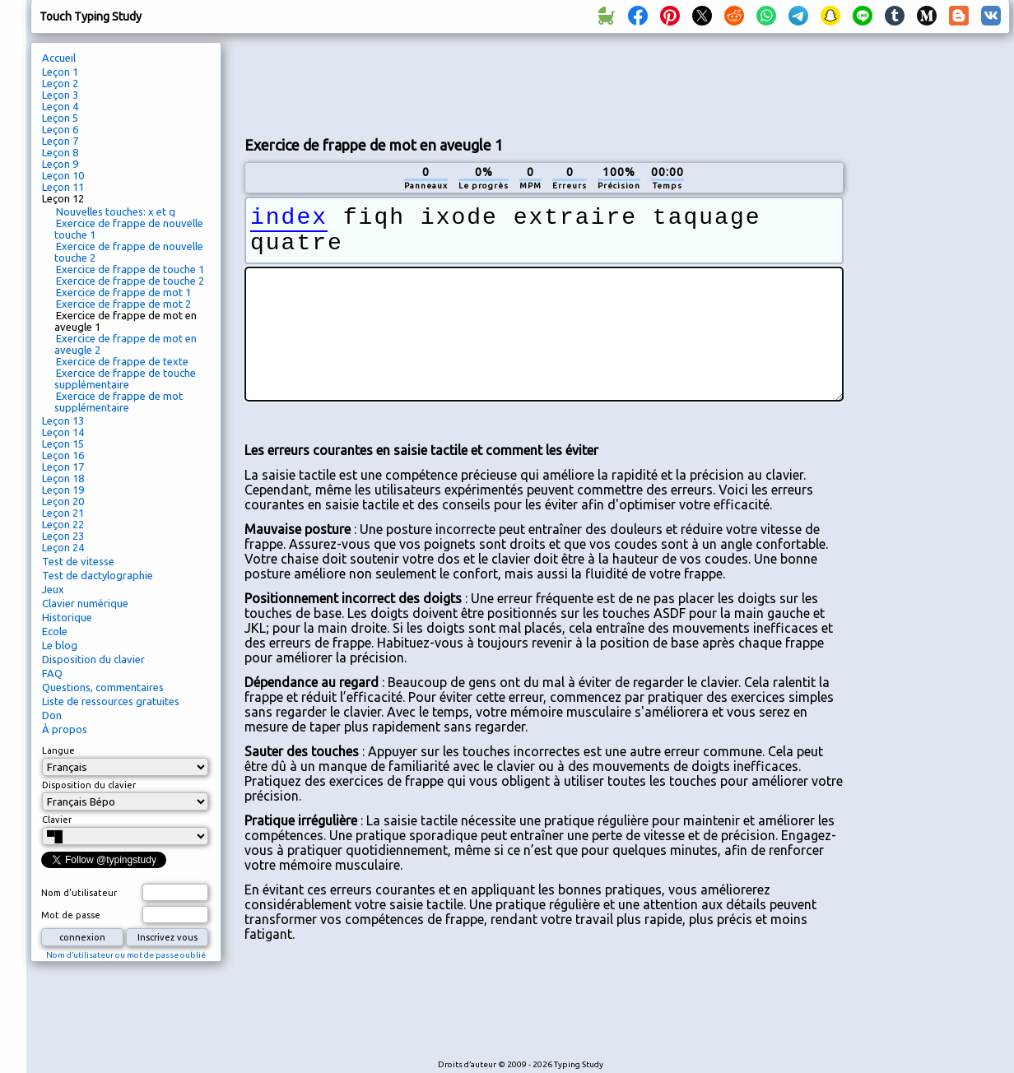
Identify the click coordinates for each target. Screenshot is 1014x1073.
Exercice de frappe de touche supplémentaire (125, 378)
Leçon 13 (63, 420)
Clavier (57, 819)
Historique (67, 617)
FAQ (52, 673)
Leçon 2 (60, 83)
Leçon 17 (63, 466)
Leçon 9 (60, 164)
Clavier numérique (85, 603)
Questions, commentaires (103, 687)
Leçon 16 (63, 455)
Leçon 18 (63, 478)
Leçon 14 (63, 432)
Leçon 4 (60, 106)
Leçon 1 (60, 71)
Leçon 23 (63, 535)
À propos (64, 729)
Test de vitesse (78, 561)
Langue (58, 750)
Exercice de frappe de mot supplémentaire (118, 401)
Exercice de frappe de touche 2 (130, 280)
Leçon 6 (60, 129)
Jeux (53, 589)
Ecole (54, 631)
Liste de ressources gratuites (110, 701)
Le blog (59, 645)
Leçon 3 (60, 94)
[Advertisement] (932, 317)
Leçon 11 (63, 187)
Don (52, 715)
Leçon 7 (60, 140)
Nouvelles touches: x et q (115, 211)
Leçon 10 (63, 175)
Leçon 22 (63, 524)
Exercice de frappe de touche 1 (130, 269)
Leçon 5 (60, 117)
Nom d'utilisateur (79, 893)
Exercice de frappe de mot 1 (123, 292)
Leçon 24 (63, 547)
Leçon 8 (60, 152)
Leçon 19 (63, 489)
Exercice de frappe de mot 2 (123, 303)
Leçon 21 (63, 512)
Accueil (59, 57)
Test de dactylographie (97, 575)
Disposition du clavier (93, 659)
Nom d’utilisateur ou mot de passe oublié (126, 954)
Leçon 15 (63, 443)
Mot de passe (70, 915)
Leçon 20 (63, 501)
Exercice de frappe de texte (122, 361)
